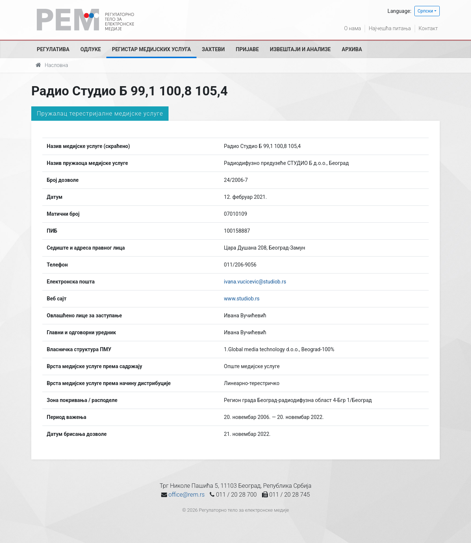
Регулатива (53, 49)
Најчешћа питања (390, 28)
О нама (352, 28)
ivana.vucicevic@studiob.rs (255, 282)
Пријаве (247, 49)
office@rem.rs (187, 494)
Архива (352, 49)
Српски (425, 11)
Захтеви (213, 49)
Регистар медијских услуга (151, 49)
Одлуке (91, 49)
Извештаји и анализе (300, 49)
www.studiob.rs (242, 299)
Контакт (428, 28)
